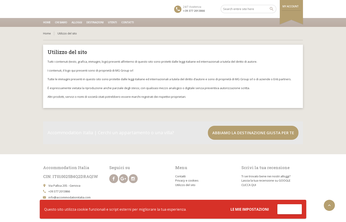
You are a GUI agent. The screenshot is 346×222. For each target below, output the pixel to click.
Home (46, 22)
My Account (290, 6)
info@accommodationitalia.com (69, 197)
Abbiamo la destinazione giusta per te (253, 132)
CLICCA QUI (248, 185)
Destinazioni (94, 22)
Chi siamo (61, 22)
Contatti (127, 22)
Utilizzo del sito (185, 185)
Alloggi (77, 22)
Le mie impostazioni (250, 209)
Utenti (112, 22)
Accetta (289, 209)
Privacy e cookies (187, 180)
